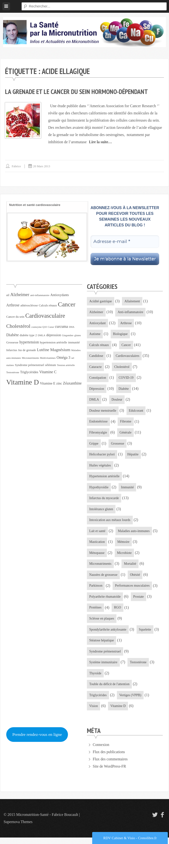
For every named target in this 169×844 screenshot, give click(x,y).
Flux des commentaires (110, 765)
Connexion (101, 751)
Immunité (127, 490)
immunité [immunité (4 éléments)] (74, 342)
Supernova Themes (18, 828)
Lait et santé (97, 534)
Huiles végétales (100, 468)
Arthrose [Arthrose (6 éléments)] (12, 305)
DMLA (94, 401)
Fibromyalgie (98, 434)
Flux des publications (109, 758)
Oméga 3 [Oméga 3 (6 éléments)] (63, 357)
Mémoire (124, 545)
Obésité (136, 579)
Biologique (120, 334)
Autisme (95, 334)
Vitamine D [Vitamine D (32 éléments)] (22, 382)
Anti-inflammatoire (131, 312)
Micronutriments (100, 568)
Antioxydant (97, 323)
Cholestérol (122, 368)
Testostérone (139, 668)
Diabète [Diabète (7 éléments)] (12, 335)
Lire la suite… (100, 142)
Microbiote (124, 557)
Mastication (97, 545)
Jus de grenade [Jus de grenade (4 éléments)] (27, 350)
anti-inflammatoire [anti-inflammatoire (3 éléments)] (39, 295)
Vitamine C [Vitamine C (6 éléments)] (47, 372)
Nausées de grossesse (103, 579)
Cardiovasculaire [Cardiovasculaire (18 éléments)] (45, 315)
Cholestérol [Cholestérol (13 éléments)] (18, 326)
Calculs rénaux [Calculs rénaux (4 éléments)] (48, 305)
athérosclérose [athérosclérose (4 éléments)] (29, 305)
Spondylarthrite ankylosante (108, 634)
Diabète (124, 390)
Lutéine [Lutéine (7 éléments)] (43, 350)
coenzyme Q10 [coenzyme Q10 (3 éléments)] (39, 327)
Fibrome (126, 423)
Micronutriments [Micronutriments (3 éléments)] (30, 358)
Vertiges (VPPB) (131, 701)
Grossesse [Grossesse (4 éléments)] (12, 342)
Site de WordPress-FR (110, 773)
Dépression (96, 390)
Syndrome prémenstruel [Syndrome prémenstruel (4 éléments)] (29, 365)
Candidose (96, 357)
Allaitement (133, 301)
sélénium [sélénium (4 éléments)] (50, 365)
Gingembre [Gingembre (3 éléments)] (67, 335)
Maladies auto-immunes (134, 534)
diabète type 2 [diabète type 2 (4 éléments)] (28, 335)
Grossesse (118, 445)
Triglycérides (98, 701)
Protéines (95, 612)
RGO (118, 612)
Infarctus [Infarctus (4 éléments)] (11, 350)
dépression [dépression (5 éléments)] (53, 335)
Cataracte (95, 368)
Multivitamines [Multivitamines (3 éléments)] (48, 358)
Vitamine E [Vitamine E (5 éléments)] (47, 383)
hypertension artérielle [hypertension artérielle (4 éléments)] (53, 342)
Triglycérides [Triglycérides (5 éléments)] (29, 372)
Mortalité (131, 568)
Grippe (94, 445)
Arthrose (127, 323)
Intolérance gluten (101, 512)
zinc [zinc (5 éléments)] (59, 383)
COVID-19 (126, 379)
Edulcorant (136, 412)
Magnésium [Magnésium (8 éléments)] (60, 349)
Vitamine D (118, 712)
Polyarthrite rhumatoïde (105, 601)
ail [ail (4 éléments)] (7, 295)
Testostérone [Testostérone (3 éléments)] (12, 372)
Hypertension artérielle (104, 479)
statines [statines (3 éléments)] (10, 365)
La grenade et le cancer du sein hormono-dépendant (78, 91)
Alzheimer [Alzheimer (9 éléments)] (19, 294)
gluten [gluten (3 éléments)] (77, 335)
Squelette (146, 634)
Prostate (139, 601)
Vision (93, 712)
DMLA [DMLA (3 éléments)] (41, 335)
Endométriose (98, 423)
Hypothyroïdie (99, 490)
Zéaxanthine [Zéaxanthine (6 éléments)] (72, 383)
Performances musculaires (133, 590)
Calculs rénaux (99, 346)
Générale (126, 434)
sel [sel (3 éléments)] (72, 358)
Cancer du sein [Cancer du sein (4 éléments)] (15, 316)
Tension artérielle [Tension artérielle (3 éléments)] (66, 365)
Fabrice (16, 166)
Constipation (98, 379)
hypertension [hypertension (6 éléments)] (29, 342)
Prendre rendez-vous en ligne (37, 740)
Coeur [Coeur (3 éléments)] (51, 327)
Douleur (117, 401)
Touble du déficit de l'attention (109, 690)
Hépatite (133, 457)
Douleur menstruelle (103, 412)
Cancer (127, 346)
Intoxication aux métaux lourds (110, 523)
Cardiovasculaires (128, 357)
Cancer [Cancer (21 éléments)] (66, 304)
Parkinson (96, 590)
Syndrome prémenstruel (105, 657)
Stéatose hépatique (102, 646)
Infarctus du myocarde (104, 501)
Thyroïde (95, 679)
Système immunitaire (103, 668)
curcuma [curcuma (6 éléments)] (61, 326)
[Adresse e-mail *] (125, 241)
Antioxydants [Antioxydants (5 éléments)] (59, 295)
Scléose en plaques (102, 623)
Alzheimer (96, 312)
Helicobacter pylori (102, 457)
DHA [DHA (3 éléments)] (71, 327)
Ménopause (97, 557)
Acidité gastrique (100, 301)
